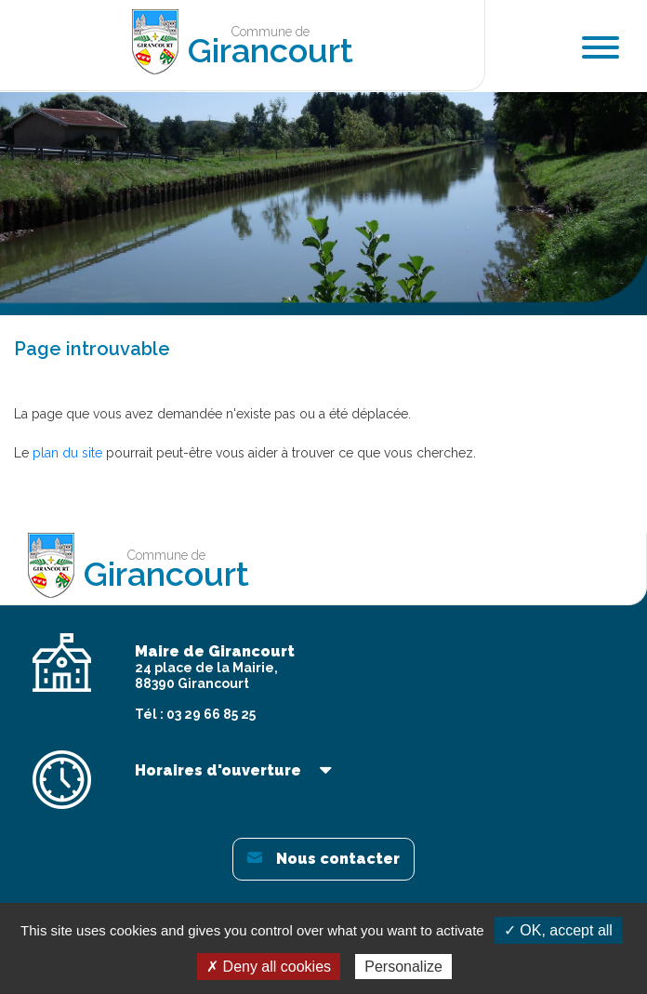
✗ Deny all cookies (268, 966)
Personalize (403, 966)
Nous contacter (323, 859)
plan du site (67, 452)
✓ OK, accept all (558, 930)
